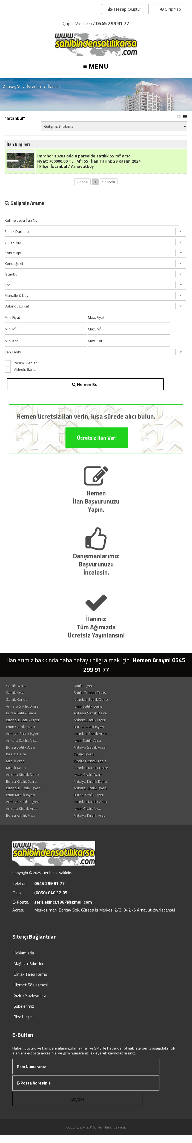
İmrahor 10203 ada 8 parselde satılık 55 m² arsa (84, 157)
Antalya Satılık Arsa (102, 751)
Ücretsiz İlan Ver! (97, 463)
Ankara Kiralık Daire (23, 780)
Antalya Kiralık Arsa (102, 822)
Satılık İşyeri (95, 687)
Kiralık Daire (17, 758)
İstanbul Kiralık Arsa (102, 808)
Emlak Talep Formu (30, 982)
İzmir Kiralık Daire (100, 780)
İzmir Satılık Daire (100, 709)
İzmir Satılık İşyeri (21, 730)
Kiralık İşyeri (96, 758)
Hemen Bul (86, 386)
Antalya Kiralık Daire (102, 787)
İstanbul (34, 86)
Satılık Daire (17, 687)
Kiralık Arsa (16, 765)
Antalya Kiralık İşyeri (24, 808)
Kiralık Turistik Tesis (102, 765)
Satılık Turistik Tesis (102, 694)
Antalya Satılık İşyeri (23, 737)
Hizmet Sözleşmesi (31, 992)
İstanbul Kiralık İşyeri (24, 794)
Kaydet (77, 1106)
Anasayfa (11, 86)
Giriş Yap (169, 9)
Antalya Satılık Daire (102, 716)
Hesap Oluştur (124, 9)
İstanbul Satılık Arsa (102, 737)
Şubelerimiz (24, 1014)
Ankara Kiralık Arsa (23, 815)
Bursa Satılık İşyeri (101, 730)
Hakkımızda (24, 960)
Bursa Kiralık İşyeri (101, 801)
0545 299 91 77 (112, 23)
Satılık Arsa (16, 694)
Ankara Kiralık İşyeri (102, 794)
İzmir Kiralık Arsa (99, 815)
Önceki (82, 183)
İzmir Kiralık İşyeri (21, 801)
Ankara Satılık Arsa (22, 744)
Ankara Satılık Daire (23, 709)
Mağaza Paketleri (29, 971)
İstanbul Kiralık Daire (103, 772)
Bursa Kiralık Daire (22, 787)
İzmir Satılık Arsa (99, 744)
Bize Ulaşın (23, 1024)
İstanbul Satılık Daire (103, 701)
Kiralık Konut (17, 772)
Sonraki (108, 183)
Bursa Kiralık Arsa (21, 822)
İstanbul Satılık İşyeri (24, 723)
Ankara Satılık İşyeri (102, 723)
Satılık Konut (17, 701)
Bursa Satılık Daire (22, 716)
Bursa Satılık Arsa (21, 751)
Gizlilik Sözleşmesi (30, 1003)
